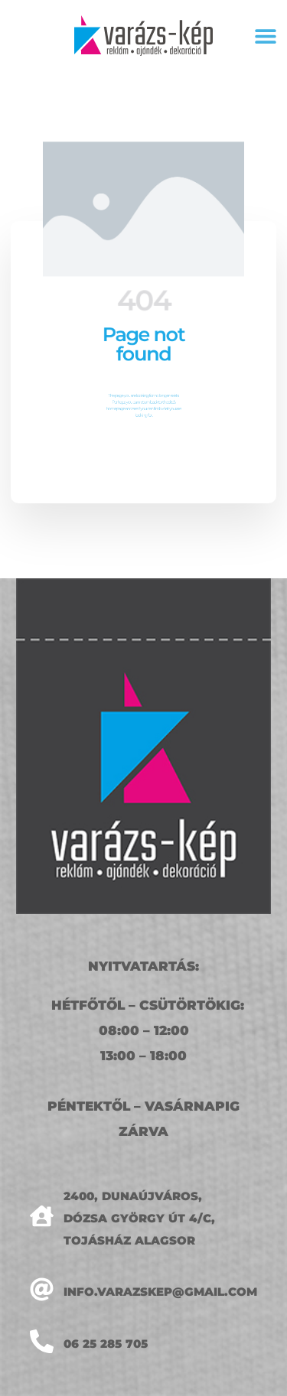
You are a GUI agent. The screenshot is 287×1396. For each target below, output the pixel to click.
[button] (265, 35)
